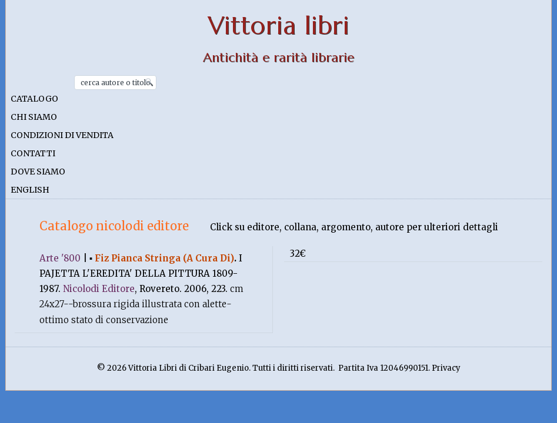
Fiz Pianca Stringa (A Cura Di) (164, 258)
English (30, 189)
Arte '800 (60, 258)
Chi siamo (34, 117)
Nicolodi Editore (99, 288)
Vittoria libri (278, 25)
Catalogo (34, 98)
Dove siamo (38, 171)
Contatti (33, 153)
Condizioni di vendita (62, 135)
